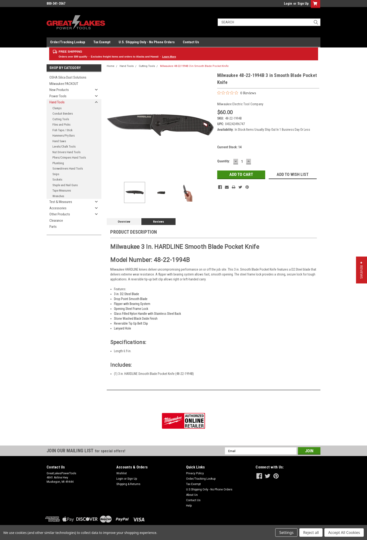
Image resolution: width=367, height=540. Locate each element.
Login (288, 3)
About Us (192, 495)
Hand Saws (59, 141)
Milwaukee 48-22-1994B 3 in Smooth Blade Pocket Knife (194, 66)
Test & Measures (60, 202)
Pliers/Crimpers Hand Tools (69, 157)
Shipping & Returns (128, 484)
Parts (53, 227)
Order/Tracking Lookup (67, 42)
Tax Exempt (101, 42)
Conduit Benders (62, 113)
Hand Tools (57, 102)
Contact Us (191, 42)
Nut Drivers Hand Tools (66, 152)
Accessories (57, 208)
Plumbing (58, 163)
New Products (59, 90)
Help (189, 505)
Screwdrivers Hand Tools (67, 168)
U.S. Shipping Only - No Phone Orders (147, 42)
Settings (286, 532)
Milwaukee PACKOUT (63, 84)
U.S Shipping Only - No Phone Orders (209, 489)
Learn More (169, 56)
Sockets (57, 179)
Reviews (158, 221)
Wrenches (58, 196)
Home (110, 66)
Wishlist (121, 473)
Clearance (56, 220)
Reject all (311, 532)
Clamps (57, 108)
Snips (55, 174)
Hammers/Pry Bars (63, 135)
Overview (124, 221)
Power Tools (57, 96)
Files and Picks (61, 124)
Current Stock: (229, 147)
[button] (361, 270)
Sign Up (302, 3)
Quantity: (223, 161)
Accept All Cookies (344, 532)
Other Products (59, 214)
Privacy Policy (195, 473)
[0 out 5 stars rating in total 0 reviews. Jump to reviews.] (236, 92)
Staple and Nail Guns (65, 185)
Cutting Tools (60, 119)
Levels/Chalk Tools (64, 146)
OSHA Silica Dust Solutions (67, 77)
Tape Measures (61, 190)
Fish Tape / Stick (62, 130)
